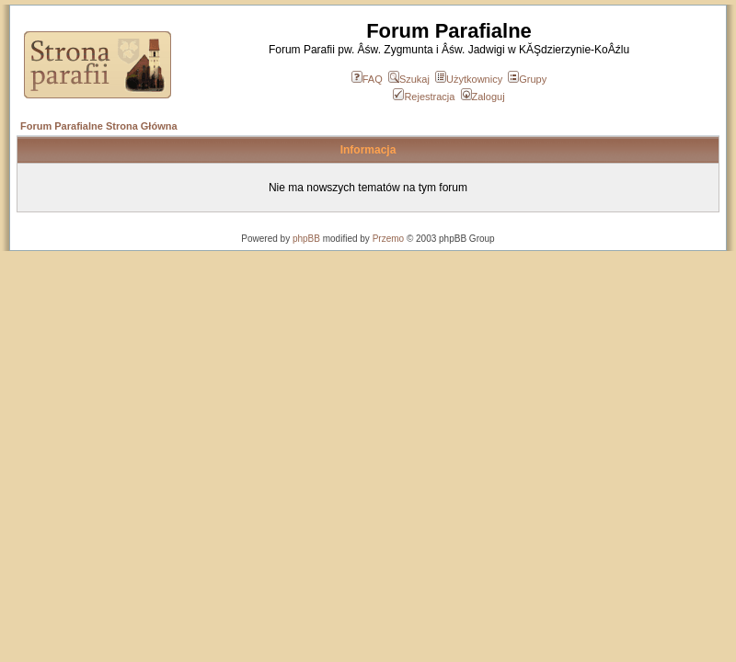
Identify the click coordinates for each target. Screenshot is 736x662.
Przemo (388, 239)
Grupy (527, 79)
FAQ (367, 79)
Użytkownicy (468, 79)
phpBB (306, 239)
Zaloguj (483, 96)
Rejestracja (423, 96)
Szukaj (409, 79)
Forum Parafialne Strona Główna (99, 125)
